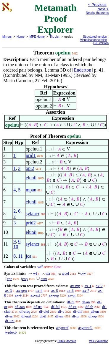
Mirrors (7, 36)
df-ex (72, 306)
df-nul (26, 316)
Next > (103, 9)
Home (21, 36)
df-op (93, 316)
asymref (62, 327)
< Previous (97, 4)
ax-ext (35, 295)
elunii (31, 177)
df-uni (10, 321)
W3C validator (98, 341)
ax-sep (54, 295)
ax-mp (75, 286)
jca (28, 256)
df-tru (37, 306)
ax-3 (8, 290)
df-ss (8, 316)
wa (48, 273)
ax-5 (54, 290)
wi (35, 273)
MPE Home (37, 36)
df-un (95, 311)
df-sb (89, 306)
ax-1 (88, 286)
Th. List (54, 36)
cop (25, 279)
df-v (61, 311)
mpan (31, 189)
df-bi (70, 302)
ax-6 (70, 290)
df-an (86, 302)
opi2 (30, 168)
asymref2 (85, 327)
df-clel (44, 311)
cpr (9, 279)
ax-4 (39, 290)
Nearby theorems (97, 12)
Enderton (82, 69)
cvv (83, 273)
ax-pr (72, 295)
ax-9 (18, 295)
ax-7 (85, 290)
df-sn (59, 316)
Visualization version (93, 40)
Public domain (66, 341)
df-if (43, 316)
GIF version (101, 43)
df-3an (20, 306)
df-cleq (24, 311)
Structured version (95, 36)
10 (15, 246)
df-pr (76, 316)
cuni (44, 279)
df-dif (77, 311)
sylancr (32, 213)
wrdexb (11, 332)
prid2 (31, 222)
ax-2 (99, 286)
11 (20, 256)
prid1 (31, 155)
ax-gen (21, 290)
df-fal (55, 306)
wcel (65, 273)
